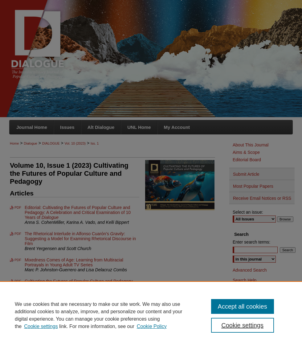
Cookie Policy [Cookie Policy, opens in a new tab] (152, 326)
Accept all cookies (242, 306)
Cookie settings (41, 326)
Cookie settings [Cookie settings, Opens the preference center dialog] (242, 325)
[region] (151, 315)
